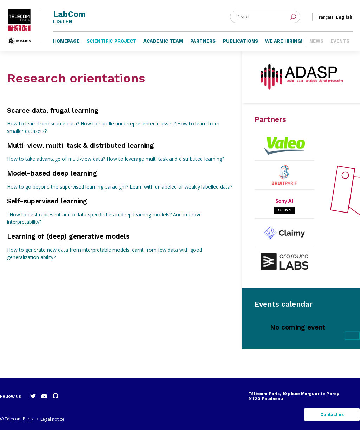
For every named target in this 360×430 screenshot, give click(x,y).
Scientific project (111, 41)
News (316, 41)
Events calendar (284, 304)
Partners (203, 41)
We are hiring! (283, 41)
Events (339, 41)
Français (325, 17)
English (344, 17)
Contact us (332, 414)
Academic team (163, 41)
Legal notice (52, 419)
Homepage (66, 41)
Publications (240, 41)
